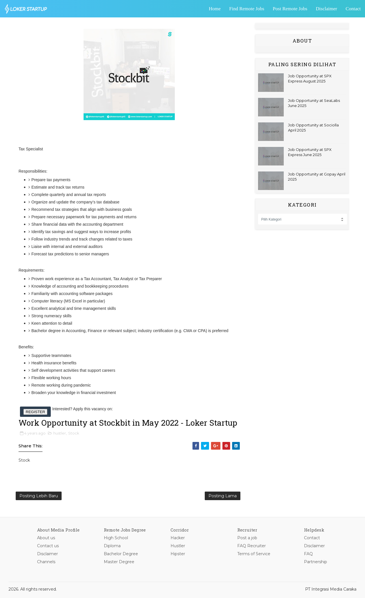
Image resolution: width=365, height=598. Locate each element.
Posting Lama (222, 495)
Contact (353, 8)
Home (215, 8)
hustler (59, 433)
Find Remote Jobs (246, 8)
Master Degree (119, 561)
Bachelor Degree (121, 553)
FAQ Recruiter (251, 545)
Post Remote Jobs (290, 8)
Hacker (178, 537)
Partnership (315, 561)
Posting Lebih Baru (38, 495)
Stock (73, 433)
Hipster (178, 553)
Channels (46, 561)
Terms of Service (253, 553)
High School (116, 537)
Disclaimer (326, 8)
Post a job (247, 537)
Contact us (48, 545)
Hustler (178, 545)
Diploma (112, 545)
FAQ (308, 553)
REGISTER (35, 412)
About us (46, 537)
